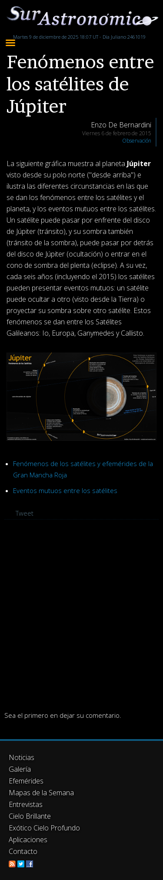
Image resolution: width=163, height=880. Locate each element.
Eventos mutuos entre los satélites (65, 490)
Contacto (23, 851)
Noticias (21, 757)
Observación (136, 140)
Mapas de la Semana (41, 792)
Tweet (24, 513)
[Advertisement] (81, 614)
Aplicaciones (28, 839)
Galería (20, 769)
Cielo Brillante (30, 816)
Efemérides (26, 781)
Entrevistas (26, 804)
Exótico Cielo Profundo (44, 828)
